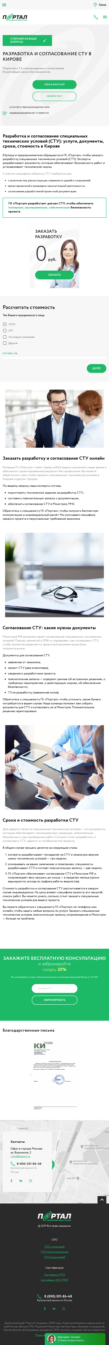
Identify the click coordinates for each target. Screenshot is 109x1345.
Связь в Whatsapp (54, 84)
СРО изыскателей (54, 1257)
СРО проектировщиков (54, 1252)
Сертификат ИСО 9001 (54, 1280)
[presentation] (31, 1075)
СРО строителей (54, 1247)
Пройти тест (54, 96)
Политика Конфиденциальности (52, 1009)
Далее (96, 368)
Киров (102, 5)
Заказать (54, 275)
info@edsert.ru (20, 1156)
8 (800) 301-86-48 (97, 17)
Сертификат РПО (54, 1275)
